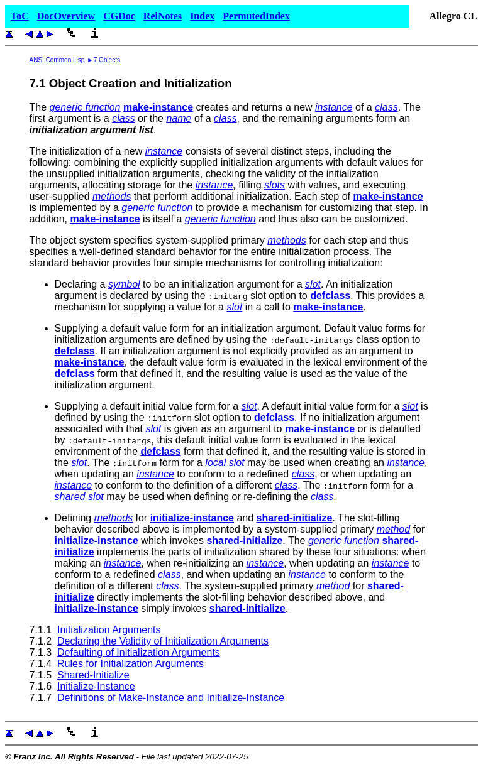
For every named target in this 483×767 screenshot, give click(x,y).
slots (274, 185)
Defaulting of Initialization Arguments (138, 652)
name (178, 118)
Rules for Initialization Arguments (130, 663)
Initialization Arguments (109, 629)
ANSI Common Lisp (57, 60)
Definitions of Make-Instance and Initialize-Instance (170, 697)
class (386, 107)
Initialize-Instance (96, 686)
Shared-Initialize (93, 675)
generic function (85, 107)
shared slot (79, 496)
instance (334, 107)
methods (111, 196)
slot (313, 284)
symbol (124, 284)
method (393, 529)
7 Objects (107, 60)
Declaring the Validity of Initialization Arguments (163, 641)
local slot (224, 462)
